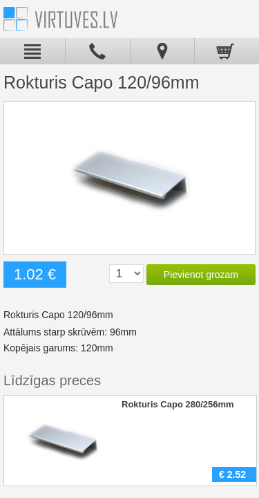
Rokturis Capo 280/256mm (178, 404)
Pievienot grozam (201, 274)
